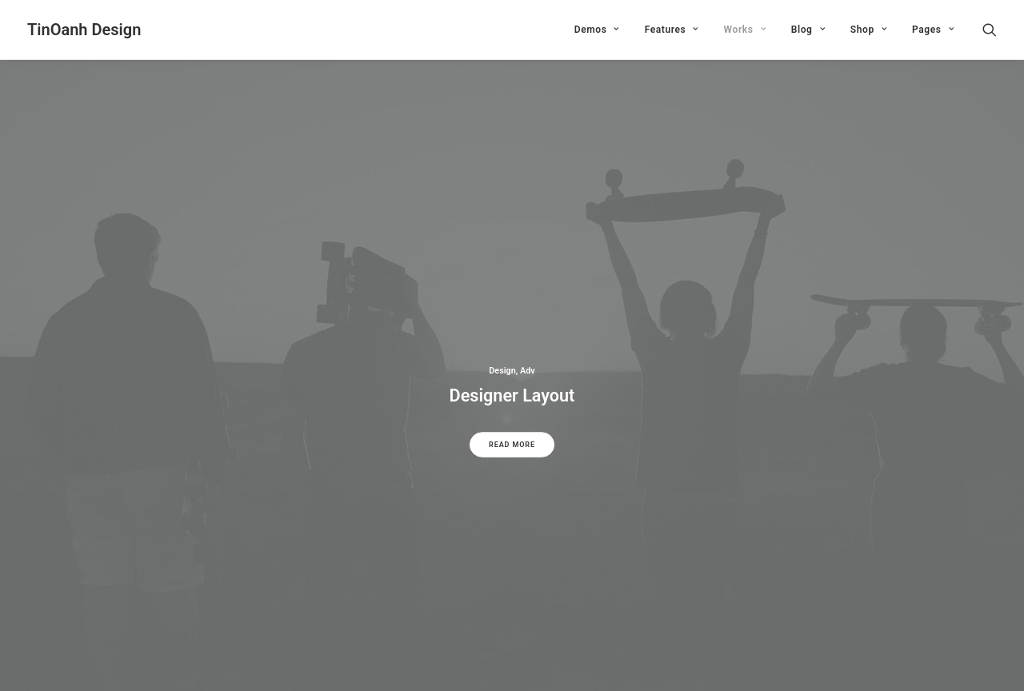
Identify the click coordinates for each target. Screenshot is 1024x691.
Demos (596, 29)
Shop (868, 29)
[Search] (989, 29)
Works (745, 29)
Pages (933, 29)
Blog (808, 29)
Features (671, 29)
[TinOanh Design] (84, 30)
